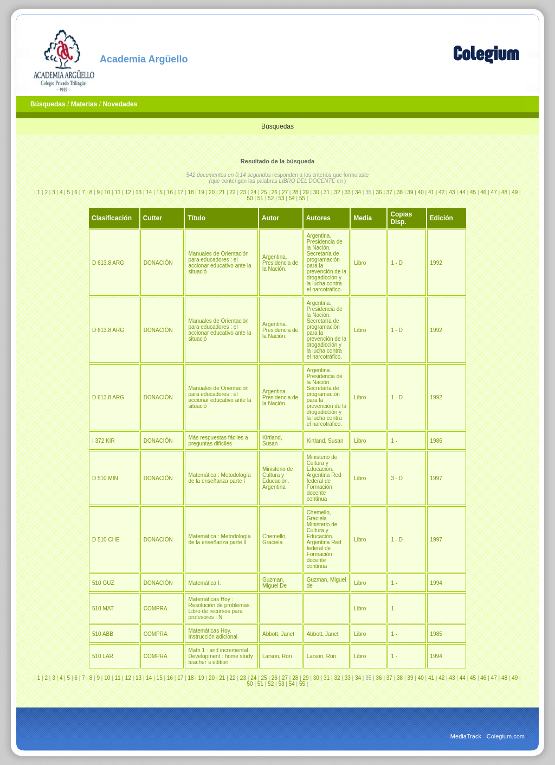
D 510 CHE (106, 540)
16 (170, 192)
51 (260, 198)
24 (253, 192)
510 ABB (102, 634)
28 (295, 192)
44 (463, 192)
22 (233, 192)
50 (250, 198)
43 (452, 192)
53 (281, 198)
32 (337, 192)
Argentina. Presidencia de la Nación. (280, 263)
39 (410, 192)
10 (107, 192)
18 (190, 192)
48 (504, 192)
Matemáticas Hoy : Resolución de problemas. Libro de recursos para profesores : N (219, 608)
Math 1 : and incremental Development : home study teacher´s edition (220, 656)
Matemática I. (204, 583)
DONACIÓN (158, 263)
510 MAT (103, 608)
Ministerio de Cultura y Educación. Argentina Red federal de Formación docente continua (324, 478)
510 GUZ (103, 583)
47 (494, 192)
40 (421, 192)
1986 (436, 441)
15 (160, 192)
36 (379, 192)
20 (212, 192)
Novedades (119, 104)
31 (327, 192)
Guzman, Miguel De (274, 583)
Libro (360, 263)
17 (180, 192)
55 (302, 198)
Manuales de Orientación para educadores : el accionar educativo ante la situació (219, 263)
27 (285, 192)
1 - (394, 441)
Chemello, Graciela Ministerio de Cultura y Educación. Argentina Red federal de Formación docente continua (324, 539)
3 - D (397, 478)
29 (306, 192)
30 (316, 192)
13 (138, 192)
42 (441, 192)
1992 (436, 263)
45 (473, 192)
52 (271, 198)
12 (128, 192)
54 (292, 198)
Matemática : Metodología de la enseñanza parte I (219, 478)
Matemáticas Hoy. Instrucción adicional (212, 634)
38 (400, 192)
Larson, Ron (277, 656)
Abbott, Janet (278, 634)
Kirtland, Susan (272, 441)
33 (348, 192)
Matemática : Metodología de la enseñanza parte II (219, 539)
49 (515, 192)
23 (243, 192)
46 (483, 192)
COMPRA (155, 608)
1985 (436, 634)
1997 (436, 478)
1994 (436, 583)
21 (222, 192)
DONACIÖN (158, 478)
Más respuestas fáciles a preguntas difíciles (218, 441)
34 (358, 192)
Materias (84, 104)
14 (149, 192)
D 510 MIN (105, 478)
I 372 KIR (103, 441)
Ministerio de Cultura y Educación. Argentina (277, 478)
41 (431, 192)
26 (275, 192)
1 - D (397, 263)
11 (117, 192)
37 (389, 192)
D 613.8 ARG (108, 263)
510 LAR (102, 656)
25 (264, 192)
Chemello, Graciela (274, 539)
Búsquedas (48, 104)
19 (201, 192)
